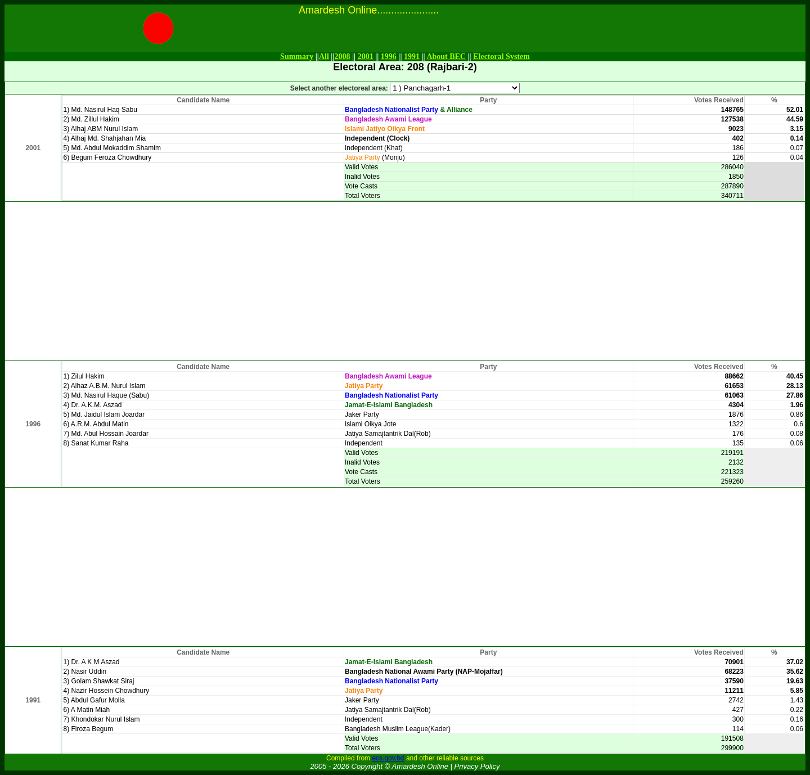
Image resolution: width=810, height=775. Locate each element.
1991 (412, 56)
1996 (389, 56)
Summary (296, 56)
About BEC (446, 56)
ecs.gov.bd (388, 758)
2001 (366, 56)
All (324, 56)
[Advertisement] (405, 281)
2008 (342, 56)
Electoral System (501, 56)
